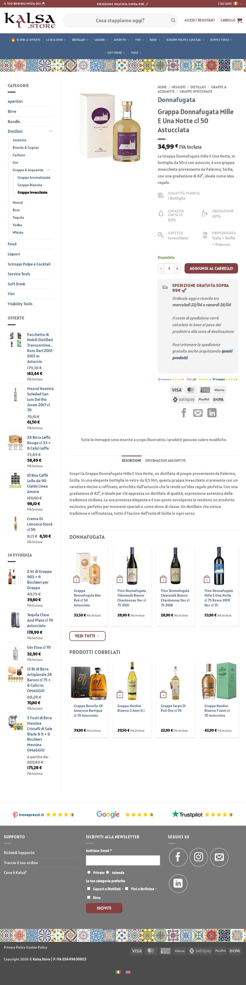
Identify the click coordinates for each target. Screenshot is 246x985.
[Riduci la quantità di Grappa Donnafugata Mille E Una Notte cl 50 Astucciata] (161, 268)
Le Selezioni (56, 39)
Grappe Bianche (30, 185)
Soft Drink (116, 52)
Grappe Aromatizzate (34, 177)
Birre (155, 39)
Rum (16, 210)
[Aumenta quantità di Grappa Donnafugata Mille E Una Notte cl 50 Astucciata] (177, 268)
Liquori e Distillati (107, 889)
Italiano (230, 3)
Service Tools (221, 39)
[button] (200, 20)
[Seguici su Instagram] (198, 857)
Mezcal (18, 202)
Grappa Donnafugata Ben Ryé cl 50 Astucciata (87, 597)
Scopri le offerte (29, 40)
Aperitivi (121, 39)
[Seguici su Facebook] (178, 857)
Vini (139, 39)
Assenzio (19, 140)
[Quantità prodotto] (169, 268)
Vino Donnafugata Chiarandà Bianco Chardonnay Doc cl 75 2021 (131, 597)
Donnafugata (176, 99)
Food (136, 52)
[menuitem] (118, 971)
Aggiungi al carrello (211, 268)
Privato (99, 872)
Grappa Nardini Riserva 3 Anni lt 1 (131, 708)
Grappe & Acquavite (28, 170)
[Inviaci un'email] (219, 857)
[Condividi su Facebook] (184, 413)
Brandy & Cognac (26, 147)
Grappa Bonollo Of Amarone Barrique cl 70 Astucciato (88, 710)
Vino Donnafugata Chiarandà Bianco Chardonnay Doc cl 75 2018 (175, 597)
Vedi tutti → (87, 635)
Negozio (179, 87)
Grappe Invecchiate (32, 192)
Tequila (18, 217)
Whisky (18, 232)
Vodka (17, 225)
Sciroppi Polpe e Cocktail (185, 39)
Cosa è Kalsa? (15, 872)
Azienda (118, 872)
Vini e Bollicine (142, 889)
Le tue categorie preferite (105, 881)
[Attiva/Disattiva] (50, 131)
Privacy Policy (15, 947)
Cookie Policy (36, 947)
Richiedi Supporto (19, 852)
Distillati (80, 39)
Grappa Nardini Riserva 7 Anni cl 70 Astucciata (217, 710)
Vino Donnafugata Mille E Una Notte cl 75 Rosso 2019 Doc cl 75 (218, 597)
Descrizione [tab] (132, 460)
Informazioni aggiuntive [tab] (165, 460)
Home (162, 87)
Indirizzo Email (99, 850)
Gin (15, 162)
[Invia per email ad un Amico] (198, 413)
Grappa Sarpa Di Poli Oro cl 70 (173, 708)
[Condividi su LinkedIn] (212, 413)
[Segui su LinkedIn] (178, 883)
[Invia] (173, 20)
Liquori (101, 39)
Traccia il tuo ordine (21, 862)
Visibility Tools (20, 303)
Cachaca (19, 155)
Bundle (14, 121)
